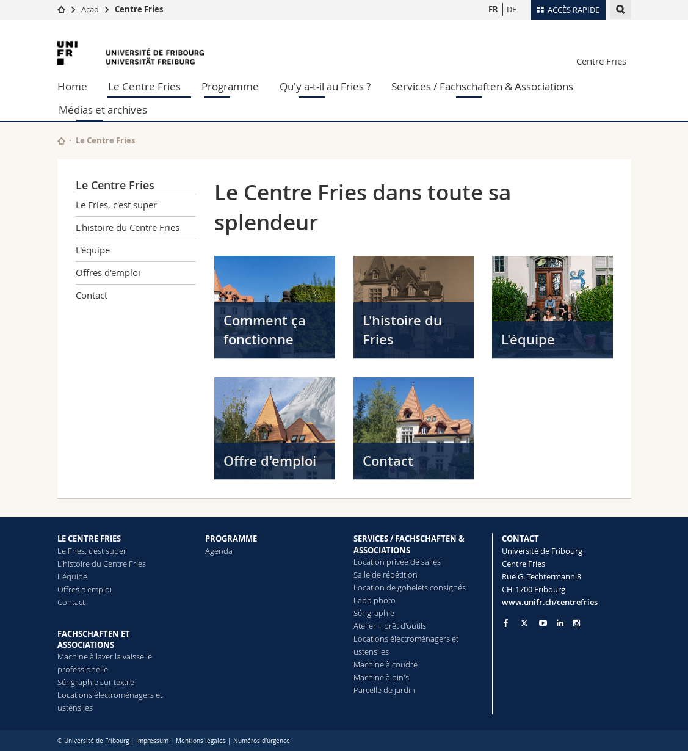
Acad (90, 9)
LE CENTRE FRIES (89, 538)
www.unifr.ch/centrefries (550, 602)
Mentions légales (201, 741)
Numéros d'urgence (261, 741)
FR (493, 9)
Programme (230, 86)
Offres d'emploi (108, 272)
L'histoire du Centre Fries (127, 227)
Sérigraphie (373, 613)
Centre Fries (139, 9)
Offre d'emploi (269, 461)
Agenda (219, 550)
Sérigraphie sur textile (95, 682)
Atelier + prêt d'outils (389, 625)
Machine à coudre (385, 664)
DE (511, 9)
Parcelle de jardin (384, 689)
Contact (91, 295)
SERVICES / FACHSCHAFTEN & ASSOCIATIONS (409, 544)
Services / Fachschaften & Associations (482, 86)
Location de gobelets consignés (409, 587)
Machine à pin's (381, 677)
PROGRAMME (231, 538)
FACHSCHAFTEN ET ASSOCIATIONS (93, 639)
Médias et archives (103, 110)
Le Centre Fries (144, 86)
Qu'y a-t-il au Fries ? (325, 86)
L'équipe (93, 250)
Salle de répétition (385, 574)
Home (72, 86)
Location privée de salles (397, 561)
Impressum (152, 741)
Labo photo (374, 600)
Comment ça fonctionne (264, 330)
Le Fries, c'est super (116, 204)
